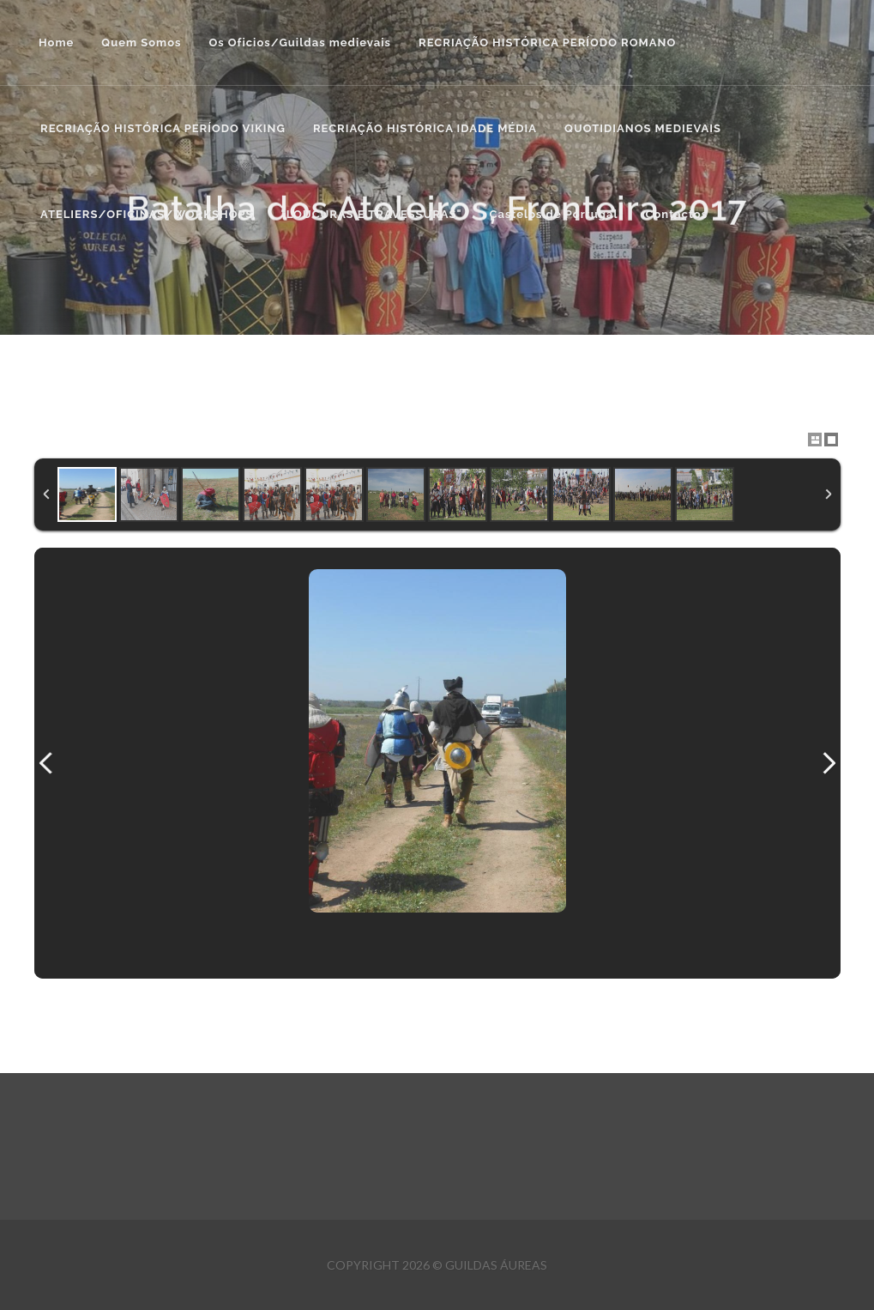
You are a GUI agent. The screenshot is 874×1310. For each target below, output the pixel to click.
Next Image (829, 763)
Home (56, 42)
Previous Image (46, 763)
